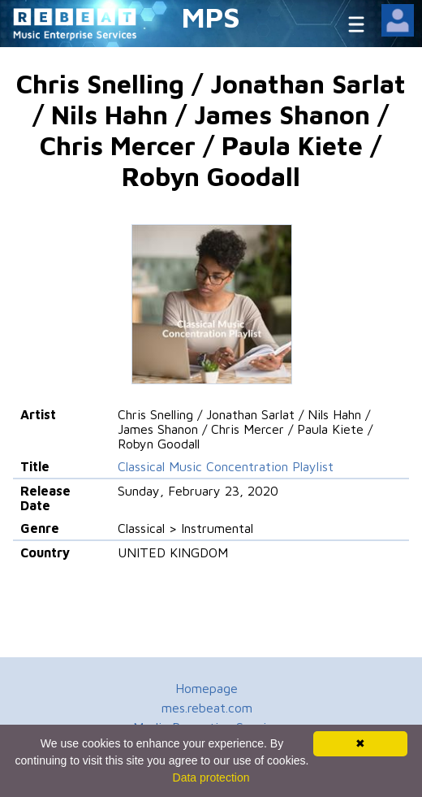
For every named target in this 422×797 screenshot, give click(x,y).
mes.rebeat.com (206, 707)
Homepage (206, 688)
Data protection (211, 777)
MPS (211, 16)
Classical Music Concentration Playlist (226, 466)
